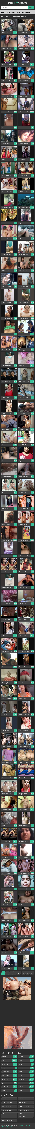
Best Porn (3, 12)
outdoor (26, 1079)
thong (9, 1090)
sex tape (26, 1068)
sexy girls (9, 1060)
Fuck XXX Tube (24, 1106)
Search (31, 7)
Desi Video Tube (24, 1099)
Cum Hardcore (7, 1106)
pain (26, 1090)
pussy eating (9, 1071)
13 (28, 973)
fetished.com (6, 1099)
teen (26, 1071)
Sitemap (20, 1125)
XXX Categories (11, 12)
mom (26, 1075)
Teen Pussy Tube (7, 1102)
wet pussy (9, 1075)
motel (9, 1068)
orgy (26, 1060)
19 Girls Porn (23, 1102)
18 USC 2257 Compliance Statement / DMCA (15, 1126)
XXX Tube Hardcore (22, 1115)
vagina (9, 1056)
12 (24, 973)
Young (22, 12)
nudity (26, 1083)
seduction (9, 1079)
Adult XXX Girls (24, 1110)
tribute (26, 1064)
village (26, 1086)
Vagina (18, 12)
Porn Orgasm (17, 2)
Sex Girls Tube (7, 1110)
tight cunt (9, 1086)
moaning (9, 1064)
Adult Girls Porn (7, 1120)
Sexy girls (27, 12)
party (9, 1083)
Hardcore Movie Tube (7, 1115)
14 (32, 973)
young (26, 1056)
